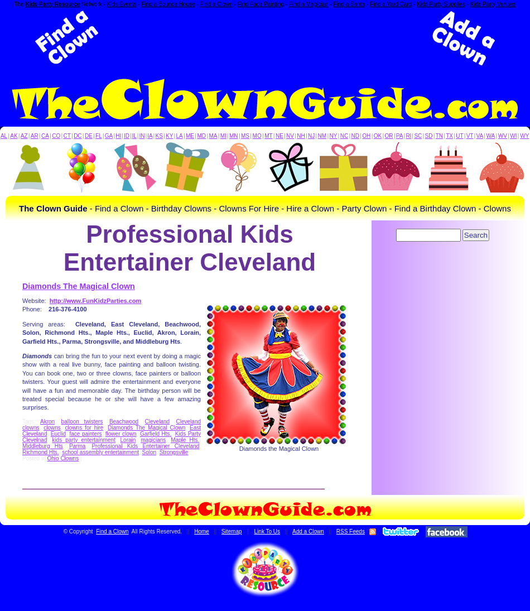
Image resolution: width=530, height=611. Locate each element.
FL (98, 136)
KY (169, 136)
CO (56, 136)
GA (109, 136)
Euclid (58, 434)
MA (213, 136)
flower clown (121, 434)
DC (77, 136)
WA (490, 136)
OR (389, 136)
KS (159, 136)
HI (118, 136)
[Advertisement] (265, 38)
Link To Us (267, 531)
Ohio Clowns (63, 458)
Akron (47, 421)
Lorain (128, 440)
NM (322, 136)
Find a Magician (309, 4)
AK (13, 136)
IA (149, 136)
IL (134, 136)
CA (45, 136)
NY (333, 136)
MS (245, 136)
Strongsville (174, 452)
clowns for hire (84, 428)
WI (513, 136)
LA (179, 136)
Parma (77, 446)
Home (201, 531)
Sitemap (231, 531)
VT (470, 136)
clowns (52, 428)
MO (257, 136)
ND (355, 136)
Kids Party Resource (53, 4)
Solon (149, 452)
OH (366, 136)
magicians (153, 440)
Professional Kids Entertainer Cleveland (145, 446)
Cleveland (157, 421)
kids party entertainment (83, 440)
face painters (85, 434)
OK (378, 136)
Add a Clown (308, 531)
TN (439, 136)
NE (279, 136)
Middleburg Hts (42, 446)
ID (126, 136)
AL (4, 136)
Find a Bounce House (168, 4)
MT (268, 136)
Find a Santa (349, 4)
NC (344, 136)
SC (418, 136)
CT (67, 136)
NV (290, 136)
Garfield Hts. (155, 434)
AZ (24, 136)
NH (301, 136)
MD (201, 136)
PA (399, 136)
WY (524, 136)
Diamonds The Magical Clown (78, 286)
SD (429, 136)
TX (449, 136)
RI (408, 136)
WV (502, 136)
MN (233, 136)
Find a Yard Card (391, 4)
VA (480, 136)
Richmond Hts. (40, 452)
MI (223, 136)
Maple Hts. (185, 440)
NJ (311, 136)
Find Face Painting (261, 4)
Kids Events (122, 4)
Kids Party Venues (493, 4)
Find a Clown (216, 4)
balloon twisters (82, 421)
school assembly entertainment (100, 452)
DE (89, 136)
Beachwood (123, 421)
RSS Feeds (350, 531)
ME (190, 136)
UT (459, 136)
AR (34, 136)
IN (141, 136)
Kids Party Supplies (441, 4)
